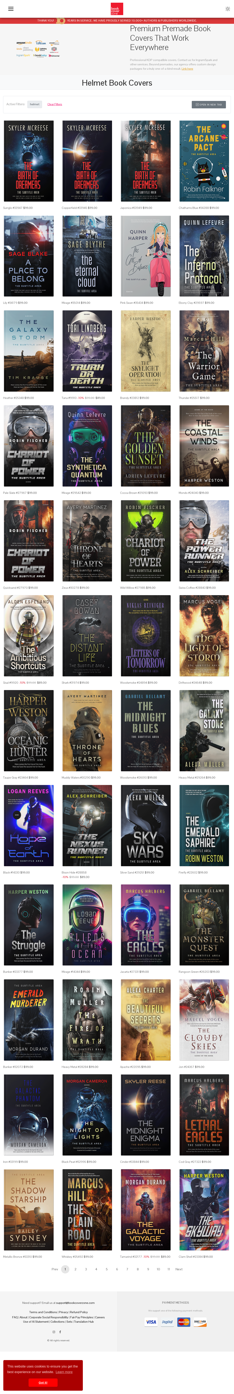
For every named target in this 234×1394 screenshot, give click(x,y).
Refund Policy (79, 1354)
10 (158, 1311)
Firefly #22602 (188, 901)
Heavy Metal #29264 (192, 802)
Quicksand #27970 (15, 605)
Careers (100, 1360)
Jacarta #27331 (129, 1003)
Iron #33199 (10, 1200)
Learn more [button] (64, 1372)
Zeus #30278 (70, 605)
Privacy (63, 1354)
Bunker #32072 (13, 1102)
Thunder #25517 (189, 408)
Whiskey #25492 (72, 1299)
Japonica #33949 (131, 211)
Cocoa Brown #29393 (134, 507)
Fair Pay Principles (81, 1360)
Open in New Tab (209, 104)
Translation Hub (84, 1364)
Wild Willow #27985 (132, 605)
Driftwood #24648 (190, 704)
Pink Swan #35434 (131, 310)
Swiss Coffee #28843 (192, 605)
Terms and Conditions (43, 1354)
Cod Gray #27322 (190, 1200)
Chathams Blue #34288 (194, 211)
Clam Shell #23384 (191, 1299)
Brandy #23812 (129, 408)
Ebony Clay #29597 (191, 310)
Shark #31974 (70, 704)
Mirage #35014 (71, 310)
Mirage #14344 (71, 1003)
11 (169, 1311)
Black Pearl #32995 (74, 1200)
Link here (187, 69)
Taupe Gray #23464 (15, 802)
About (23, 1360)
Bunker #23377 (13, 1003)
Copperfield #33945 (74, 211)
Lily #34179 (10, 310)
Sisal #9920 (10, 704)
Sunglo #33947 (13, 211)
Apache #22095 (130, 1102)
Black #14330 (11, 901)
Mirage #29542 (71, 507)
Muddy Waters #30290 (76, 802)
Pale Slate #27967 (15, 507)
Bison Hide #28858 (74, 901)
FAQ (15, 1360)
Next (179, 1311)
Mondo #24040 (189, 507)
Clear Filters (54, 104)
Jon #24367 (186, 1102)
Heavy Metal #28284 (75, 1102)
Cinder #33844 (129, 1200)
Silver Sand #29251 (132, 901)
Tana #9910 (69, 408)
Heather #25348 (13, 408)
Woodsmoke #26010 (133, 802)
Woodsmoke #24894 (133, 704)
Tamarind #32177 (131, 1299)
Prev (55, 1311)
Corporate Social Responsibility (48, 1360)
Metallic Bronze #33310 (17, 1299)
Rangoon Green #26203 (194, 1003)
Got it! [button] (43, 1382)
